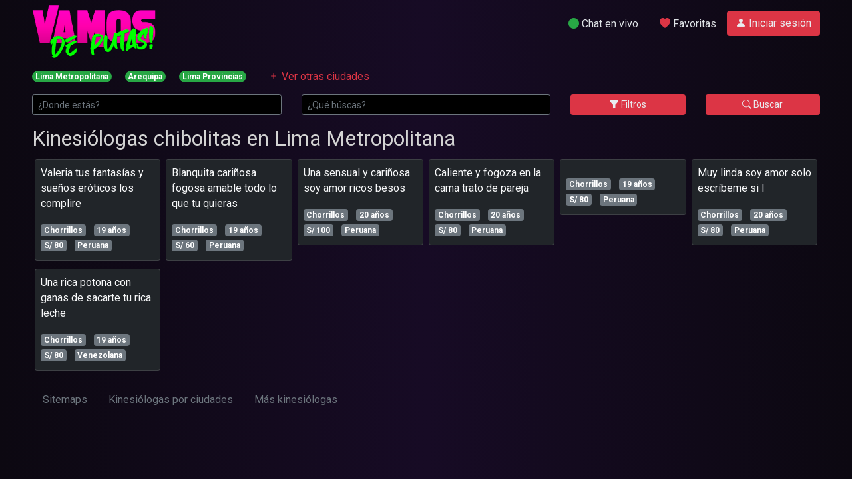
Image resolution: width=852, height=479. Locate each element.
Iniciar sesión (773, 23)
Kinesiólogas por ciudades (170, 399)
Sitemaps (65, 399)
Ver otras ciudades (318, 76)
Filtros (628, 104)
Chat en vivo (603, 23)
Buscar (762, 104)
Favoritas (688, 23)
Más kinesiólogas (295, 399)
